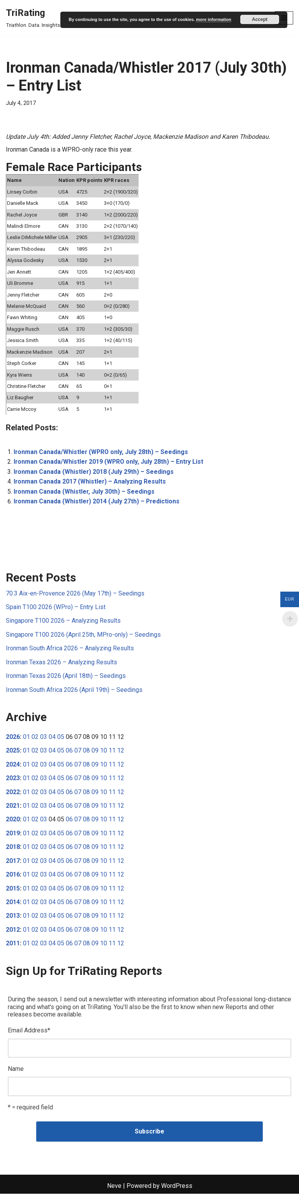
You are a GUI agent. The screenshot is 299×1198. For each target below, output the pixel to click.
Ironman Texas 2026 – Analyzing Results (61, 664)
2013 (13, 919)
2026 (13, 739)
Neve (114, 1190)
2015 (13, 891)
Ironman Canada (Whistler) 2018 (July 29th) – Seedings (94, 473)
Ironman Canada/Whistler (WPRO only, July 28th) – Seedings (102, 453)
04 (52, 739)
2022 (13, 794)
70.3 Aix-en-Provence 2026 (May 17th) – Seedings (75, 595)
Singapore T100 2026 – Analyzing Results (63, 623)
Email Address (29, 1034)
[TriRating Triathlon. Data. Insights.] (33, 17)
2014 (13, 905)
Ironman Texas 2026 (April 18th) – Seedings (66, 678)
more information (213, 19)
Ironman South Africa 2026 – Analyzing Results (70, 650)
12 (120, 753)
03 (43, 739)
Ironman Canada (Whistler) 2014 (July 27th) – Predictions (97, 503)
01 (26, 739)
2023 (13, 781)
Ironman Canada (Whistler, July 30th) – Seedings (84, 493)
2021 (13, 808)
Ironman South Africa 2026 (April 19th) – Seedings (74, 692)
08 (86, 753)
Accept (259, 19)
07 (77, 753)
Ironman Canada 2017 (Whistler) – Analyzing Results (90, 483)
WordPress (176, 1190)
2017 (13, 864)
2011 (13, 947)
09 (94, 753)
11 (112, 753)
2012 (13, 933)
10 (103, 753)
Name (16, 1072)
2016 (13, 878)
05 (60, 739)
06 (69, 753)
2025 (13, 753)
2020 (13, 822)
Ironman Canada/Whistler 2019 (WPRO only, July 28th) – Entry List (109, 463)
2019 (13, 836)
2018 (13, 850)
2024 (13, 767)
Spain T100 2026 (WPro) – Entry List (56, 609)
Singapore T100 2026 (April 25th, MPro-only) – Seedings (83, 637)
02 (35, 739)
